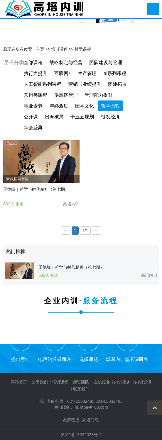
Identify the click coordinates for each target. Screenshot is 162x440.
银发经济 (110, 116)
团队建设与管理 (105, 62)
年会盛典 (33, 127)
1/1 (85, 230)
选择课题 (88, 359)
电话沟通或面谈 (54, 359)
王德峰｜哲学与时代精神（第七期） (36, 189)
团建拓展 (117, 84)
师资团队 (81, 382)
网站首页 (19, 382)
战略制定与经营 (66, 62)
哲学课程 (83, 49)
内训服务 (122, 382)
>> (97, 230)
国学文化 (84, 106)
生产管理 (87, 73)
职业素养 (33, 106)
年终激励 (59, 106)
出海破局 (54, 116)
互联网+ (62, 73)
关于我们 (39, 382)
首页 (40, 49)
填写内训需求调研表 (127, 359)
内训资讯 (143, 382)
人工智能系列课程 (42, 84)
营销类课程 (35, 95)
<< (66, 230)
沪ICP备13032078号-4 (81, 434)
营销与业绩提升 (84, 84)
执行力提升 (35, 73)
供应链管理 (66, 95)
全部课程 (33, 62)
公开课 (31, 116)
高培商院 (90, 419)
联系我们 (81, 389)
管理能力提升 (99, 95)
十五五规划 (82, 116)
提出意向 (20, 359)
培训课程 (59, 49)
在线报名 (102, 382)
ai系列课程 (115, 73)
